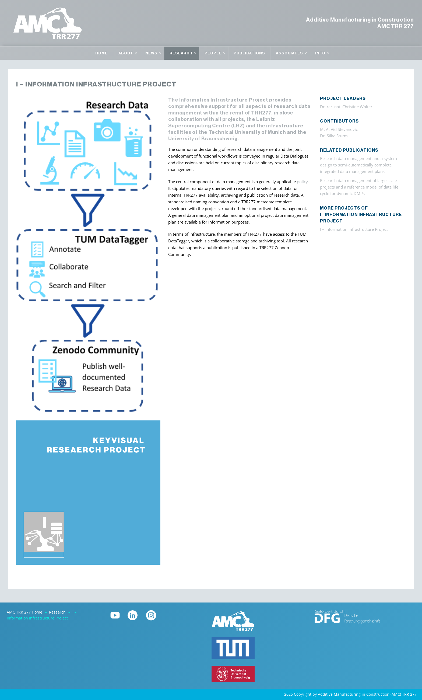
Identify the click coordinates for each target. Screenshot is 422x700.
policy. (303, 181)
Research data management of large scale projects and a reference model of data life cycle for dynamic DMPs (359, 187)
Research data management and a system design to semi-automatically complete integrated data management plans (358, 165)
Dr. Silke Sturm (334, 135)
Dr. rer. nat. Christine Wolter (346, 106)
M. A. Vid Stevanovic (339, 129)
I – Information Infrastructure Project (354, 229)
